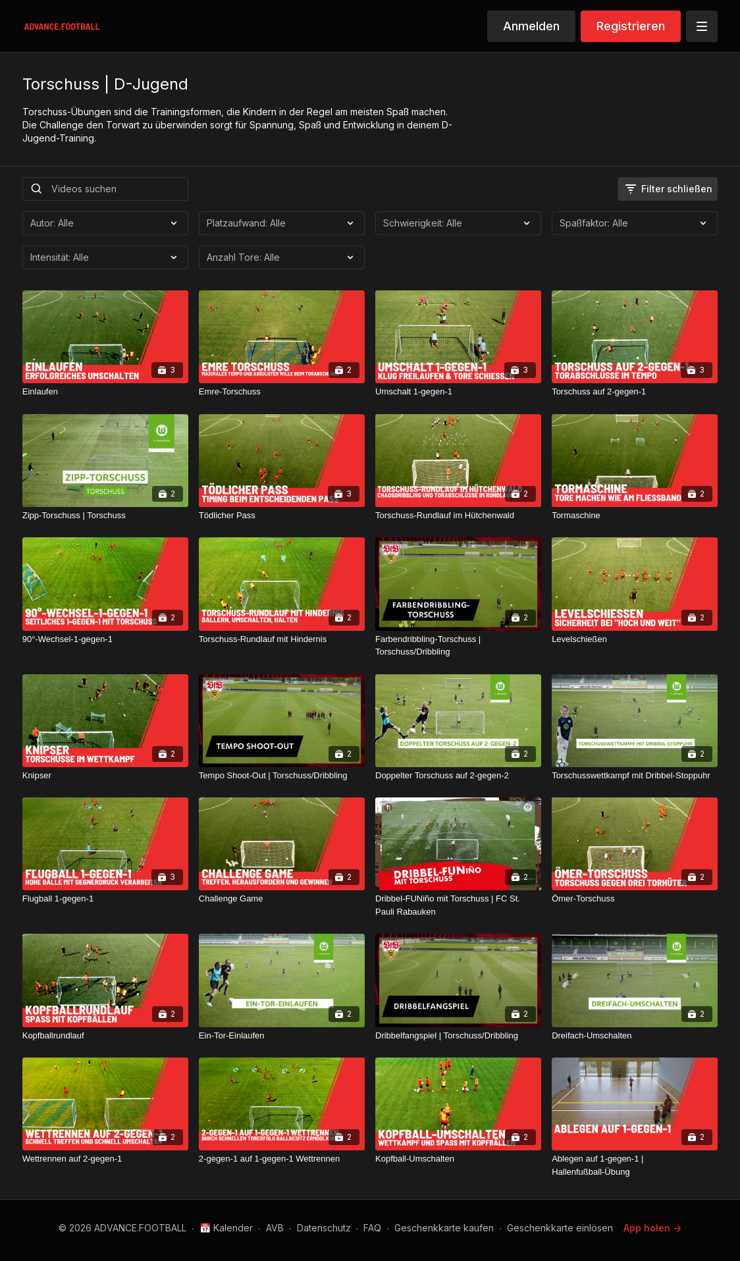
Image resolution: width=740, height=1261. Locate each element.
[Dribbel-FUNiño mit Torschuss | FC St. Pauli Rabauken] (458, 905)
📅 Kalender (226, 1227)
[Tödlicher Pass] (282, 515)
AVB (275, 1227)
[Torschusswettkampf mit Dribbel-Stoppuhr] (635, 775)
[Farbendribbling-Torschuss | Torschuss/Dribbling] (458, 645)
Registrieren (630, 26)
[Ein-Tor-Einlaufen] (282, 1035)
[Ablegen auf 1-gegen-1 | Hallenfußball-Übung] (635, 1165)
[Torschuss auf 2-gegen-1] (635, 391)
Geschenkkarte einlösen (560, 1227)
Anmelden (531, 26)
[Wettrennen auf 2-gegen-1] (105, 1159)
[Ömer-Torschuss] (635, 898)
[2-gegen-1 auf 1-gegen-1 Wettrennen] (282, 1159)
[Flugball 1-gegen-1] (105, 898)
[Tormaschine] (635, 515)
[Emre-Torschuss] (282, 391)
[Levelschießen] (635, 639)
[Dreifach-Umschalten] (635, 1035)
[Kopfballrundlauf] (105, 1035)
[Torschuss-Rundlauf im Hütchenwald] (458, 515)
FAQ (372, 1227)
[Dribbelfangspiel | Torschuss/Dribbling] (458, 1035)
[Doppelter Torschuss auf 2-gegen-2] (458, 775)
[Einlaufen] (105, 391)
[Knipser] (105, 775)
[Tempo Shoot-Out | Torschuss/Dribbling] (282, 775)
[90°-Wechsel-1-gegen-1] (105, 639)
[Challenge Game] (282, 898)
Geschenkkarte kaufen (444, 1227)
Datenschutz (324, 1227)
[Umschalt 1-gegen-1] (458, 391)
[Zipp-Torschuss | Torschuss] (105, 515)
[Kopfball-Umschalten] (458, 1159)
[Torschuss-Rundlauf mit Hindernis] (282, 639)
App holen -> (652, 1227)
